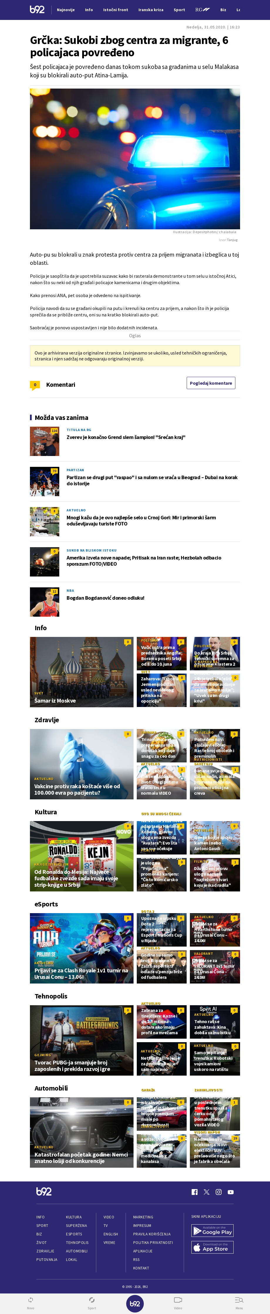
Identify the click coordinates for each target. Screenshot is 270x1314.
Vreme (110, 1242)
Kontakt (141, 1268)
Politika (149, 640)
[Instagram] (219, 1192)
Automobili (76, 1251)
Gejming (42, 1055)
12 (54, 591)
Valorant (203, 953)
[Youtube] (231, 1192)
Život (41, 1242)
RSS (136, 1259)
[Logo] (37, 10)
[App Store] (212, 1248)
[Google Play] (212, 1231)
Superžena (76, 1225)
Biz (39, 1234)
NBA (70, 590)
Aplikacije (143, 1251)
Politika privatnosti (153, 1242)
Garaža (148, 1090)
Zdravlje (45, 1251)
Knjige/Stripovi (50, 864)
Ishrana (149, 732)
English (111, 1234)
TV (106, 1225)
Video (109, 1217)
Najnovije (66, 9)
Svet (39, 693)
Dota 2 (147, 911)
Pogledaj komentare (211, 383)
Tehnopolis (77, 1242)
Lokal (71, 1259)
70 (54, 471)
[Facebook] (195, 1192)
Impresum (142, 1225)
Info (40, 1217)
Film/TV (148, 850)
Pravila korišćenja (152, 1234)
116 (54, 430)
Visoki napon (207, 1132)
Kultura (74, 1217)
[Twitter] (207, 1192)
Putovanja (47, 1259)
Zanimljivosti (208, 1090)
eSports (74, 1234)
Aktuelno (76, 510)
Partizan (75, 470)
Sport (42, 1225)
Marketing (143, 1217)
